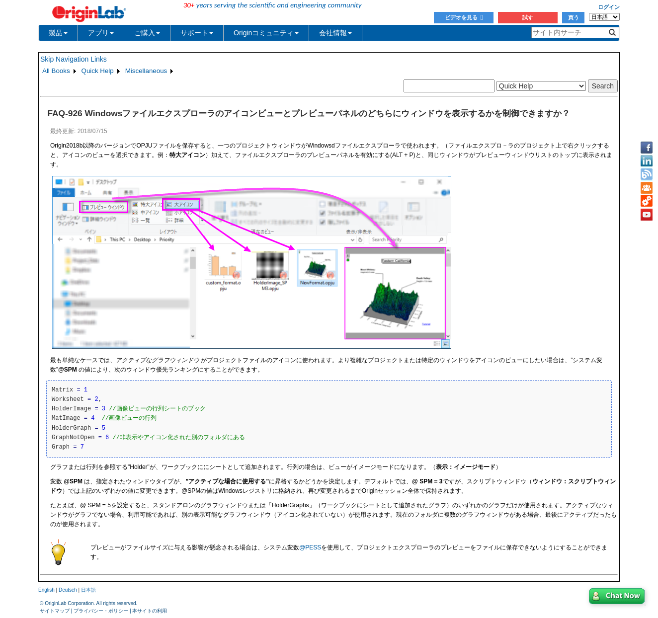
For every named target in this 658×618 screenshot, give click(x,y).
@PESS (310, 547)
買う (573, 17)
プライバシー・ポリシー (101, 611)
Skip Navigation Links (73, 59)
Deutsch (68, 590)
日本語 (88, 590)
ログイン (609, 7)
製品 (58, 33)
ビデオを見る (464, 17)
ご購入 (147, 33)
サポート (196, 33)
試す (527, 17)
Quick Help (98, 71)
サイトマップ (55, 611)
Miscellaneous (146, 71)
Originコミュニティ (266, 33)
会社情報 (335, 33)
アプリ (101, 33)
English (46, 590)
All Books (56, 71)
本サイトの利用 (149, 611)
